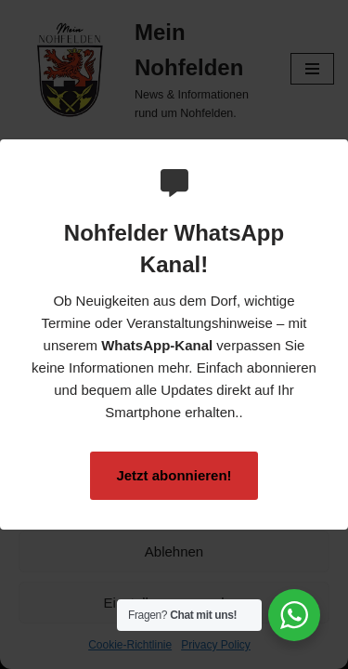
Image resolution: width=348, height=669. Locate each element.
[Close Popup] (336, 154)
